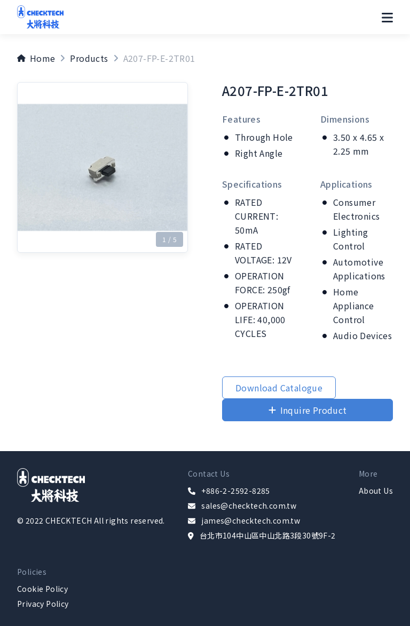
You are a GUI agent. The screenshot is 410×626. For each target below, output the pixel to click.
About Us (376, 490)
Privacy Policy (43, 603)
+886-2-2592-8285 (235, 490)
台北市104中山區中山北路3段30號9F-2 (268, 535)
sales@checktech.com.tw (248, 505)
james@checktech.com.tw (250, 520)
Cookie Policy (42, 588)
